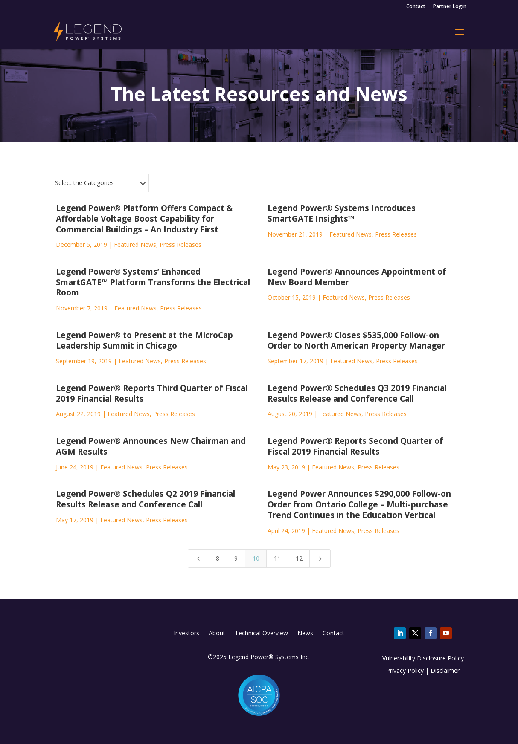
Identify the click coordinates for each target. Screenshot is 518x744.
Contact (415, 7)
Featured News (135, 244)
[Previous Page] (198, 558)
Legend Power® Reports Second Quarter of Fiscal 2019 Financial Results (355, 446)
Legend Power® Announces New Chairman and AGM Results (151, 446)
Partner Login (449, 7)
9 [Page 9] (236, 558)
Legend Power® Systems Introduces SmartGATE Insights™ (342, 213)
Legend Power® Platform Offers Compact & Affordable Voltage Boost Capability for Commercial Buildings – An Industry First (144, 218)
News (305, 633)
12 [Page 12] (299, 558)
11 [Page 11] (277, 558)
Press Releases (180, 244)
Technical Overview (261, 633)
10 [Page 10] (256, 558)
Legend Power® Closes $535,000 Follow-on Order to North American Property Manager (356, 340)
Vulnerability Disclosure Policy (423, 658)
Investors (186, 633)
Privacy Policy (405, 670)
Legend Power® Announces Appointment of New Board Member (357, 277)
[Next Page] (320, 558)
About (217, 633)
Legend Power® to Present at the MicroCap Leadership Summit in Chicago (144, 340)
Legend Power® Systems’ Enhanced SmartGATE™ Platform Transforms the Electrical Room (153, 282)
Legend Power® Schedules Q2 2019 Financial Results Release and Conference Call (145, 499)
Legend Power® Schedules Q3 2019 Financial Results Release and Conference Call (357, 393)
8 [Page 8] (217, 558)
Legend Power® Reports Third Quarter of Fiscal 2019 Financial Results (151, 393)
